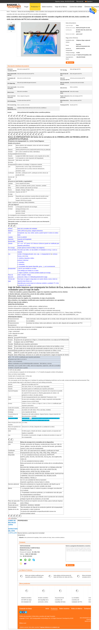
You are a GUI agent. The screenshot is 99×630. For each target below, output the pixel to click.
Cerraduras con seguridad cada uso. (17, 378)
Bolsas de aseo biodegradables (26, 11)
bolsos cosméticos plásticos (58, 537)
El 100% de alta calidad (14, 370)
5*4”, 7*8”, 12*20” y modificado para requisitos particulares (24, 357)
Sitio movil (22, 623)
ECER (71, 618)
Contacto (71, 62)
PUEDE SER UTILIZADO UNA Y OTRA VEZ (20, 376)
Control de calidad (76, 7)
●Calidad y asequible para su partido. (18, 367)
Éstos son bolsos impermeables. (16, 374)
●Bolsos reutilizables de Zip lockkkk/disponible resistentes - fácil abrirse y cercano (30, 363)
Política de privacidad (25, 616)
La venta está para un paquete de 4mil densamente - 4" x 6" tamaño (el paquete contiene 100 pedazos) (35, 372)
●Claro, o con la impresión (15, 361)
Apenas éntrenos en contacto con (49, 627)
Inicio (8, 11)
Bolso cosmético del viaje (45, 537)
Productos (34, 7)
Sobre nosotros (47, 7)
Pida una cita (79, 1)
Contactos (87, 608)
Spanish (89, 1)
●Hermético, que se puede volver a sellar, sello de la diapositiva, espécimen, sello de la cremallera (34, 365)
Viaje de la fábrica (61, 7)
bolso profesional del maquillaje (31, 537)
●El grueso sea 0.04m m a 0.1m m (17, 359)
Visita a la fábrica (76, 608)
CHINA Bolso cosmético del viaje (40, 616)
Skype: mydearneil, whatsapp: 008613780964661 (21, 202)
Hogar (26, 7)
